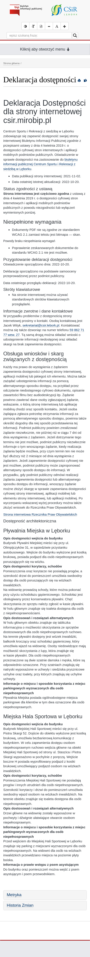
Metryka (14, 894)
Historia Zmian (20, 905)
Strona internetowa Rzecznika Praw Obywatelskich (40, 514)
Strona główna (11, 63)
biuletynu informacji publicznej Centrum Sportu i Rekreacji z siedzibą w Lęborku (40, 164)
